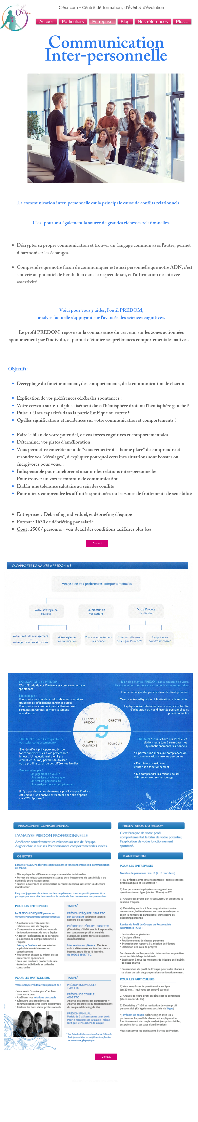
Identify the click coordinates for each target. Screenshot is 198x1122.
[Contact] (97, 543)
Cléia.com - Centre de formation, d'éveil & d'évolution (111, 8)
